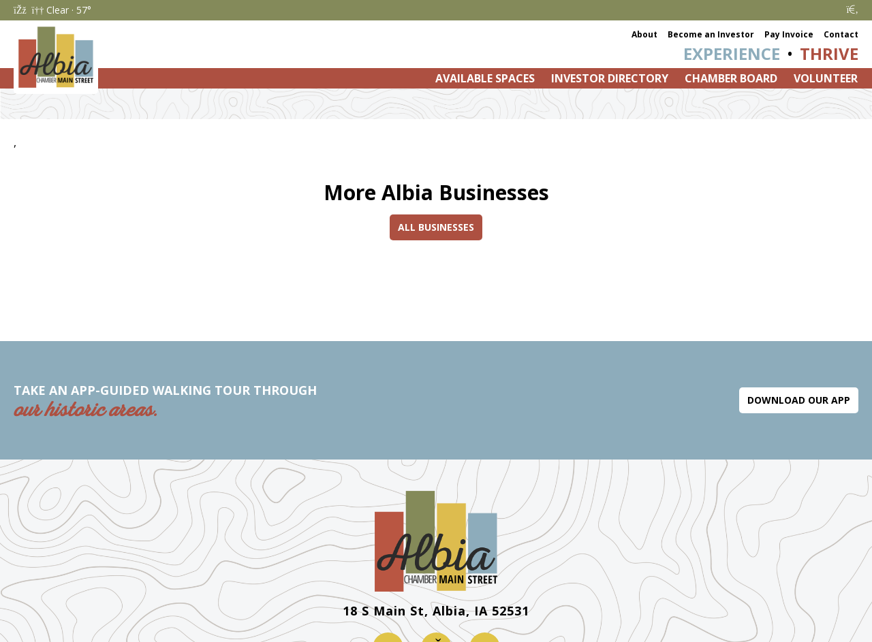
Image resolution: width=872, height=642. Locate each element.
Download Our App (798, 400)
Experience (731, 53)
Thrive (829, 53)
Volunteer (826, 78)
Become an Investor (711, 34)
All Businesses (436, 227)
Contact (841, 34)
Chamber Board (731, 78)
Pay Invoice (788, 34)
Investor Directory (609, 78)
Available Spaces (485, 78)
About (644, 34)
